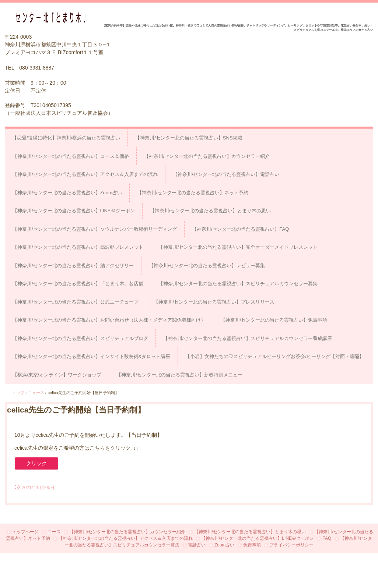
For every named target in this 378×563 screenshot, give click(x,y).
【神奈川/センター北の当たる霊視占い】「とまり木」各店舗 (78, 283)
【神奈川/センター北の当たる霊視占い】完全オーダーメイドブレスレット (238, 247)
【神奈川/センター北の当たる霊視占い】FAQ (240, 229)
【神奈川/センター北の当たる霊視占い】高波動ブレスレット (78, 247)
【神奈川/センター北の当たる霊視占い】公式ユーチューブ (76, 302)
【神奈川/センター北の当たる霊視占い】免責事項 (274, 320)
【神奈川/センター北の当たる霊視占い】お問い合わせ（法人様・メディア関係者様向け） (109, 320)
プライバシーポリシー (291, 545)
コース (54, 531)
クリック (36, 463)
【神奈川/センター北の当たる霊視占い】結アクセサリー (73, 265)
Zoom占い (224, 545)
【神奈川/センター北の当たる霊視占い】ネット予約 (193, 192)
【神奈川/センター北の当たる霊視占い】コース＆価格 (71, 156)
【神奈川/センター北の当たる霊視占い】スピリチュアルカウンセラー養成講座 (247, 338)
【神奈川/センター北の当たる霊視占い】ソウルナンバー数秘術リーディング (95, 229)
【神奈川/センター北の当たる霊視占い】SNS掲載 (188, 138)
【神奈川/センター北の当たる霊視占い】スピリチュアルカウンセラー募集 (238, 283)
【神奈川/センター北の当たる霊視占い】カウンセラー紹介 (207, 156)
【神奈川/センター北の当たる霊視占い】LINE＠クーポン (74, 210)
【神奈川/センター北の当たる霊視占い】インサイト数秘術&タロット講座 (91, 356)
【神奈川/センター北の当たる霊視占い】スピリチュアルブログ (80, 338)
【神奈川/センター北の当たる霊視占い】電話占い (226, 174)
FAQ (326, 538)
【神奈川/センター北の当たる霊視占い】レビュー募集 (207, 265)
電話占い (197, 545)
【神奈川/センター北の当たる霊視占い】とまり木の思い (210, 210)
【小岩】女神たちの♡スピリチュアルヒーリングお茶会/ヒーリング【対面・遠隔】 (274, 356)
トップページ (25, 531)
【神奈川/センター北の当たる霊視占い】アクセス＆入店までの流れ (85, 174)
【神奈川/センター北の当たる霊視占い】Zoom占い (67, 192)
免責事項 (252, 545)
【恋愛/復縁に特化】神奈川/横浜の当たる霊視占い (66, 138)
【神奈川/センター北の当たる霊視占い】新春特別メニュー (179, 375)
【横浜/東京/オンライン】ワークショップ (57, 375)
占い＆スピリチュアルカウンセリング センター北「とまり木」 (53, 17)
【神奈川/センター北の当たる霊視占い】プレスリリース (214, 302)
